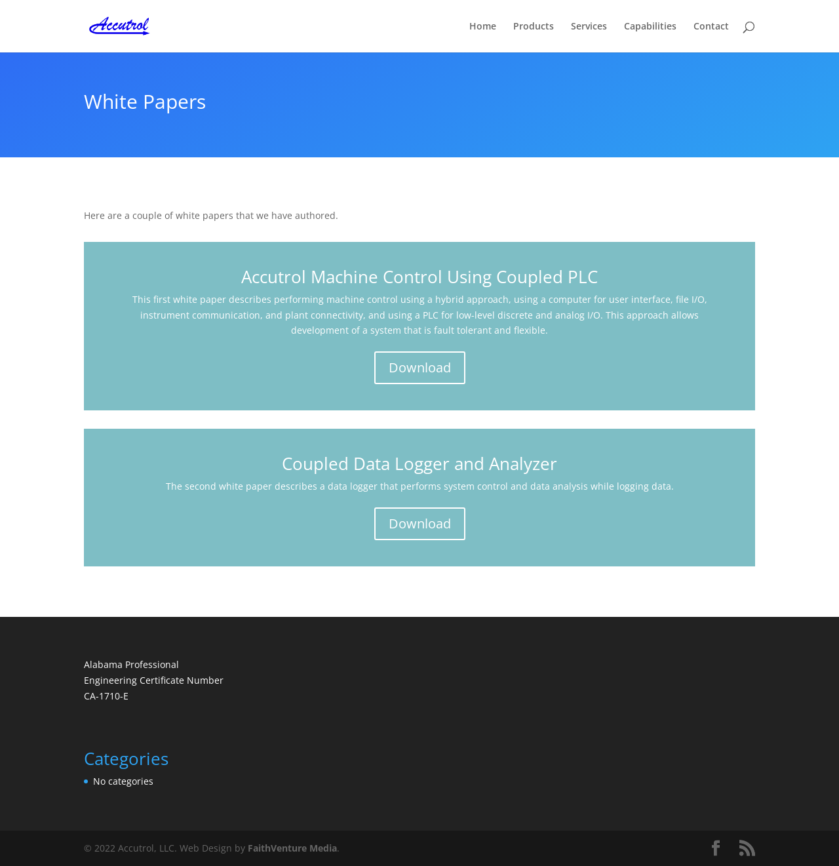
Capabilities (650, 27)
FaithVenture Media (292, 848)
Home (482, 27)
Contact (711, 27)
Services (589, 27)
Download (420, 367)
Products (533, 27)
